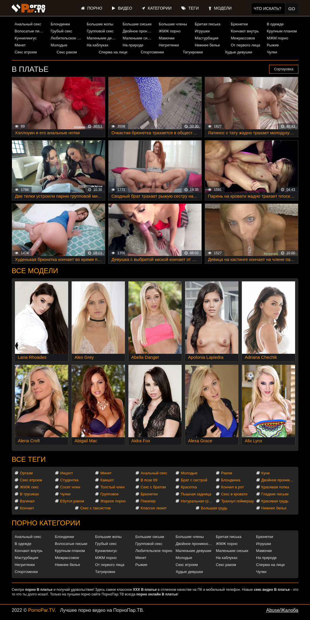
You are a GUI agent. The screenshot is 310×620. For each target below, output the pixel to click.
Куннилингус (26, 38)
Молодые (59, 45)
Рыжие (273, 45)
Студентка (69, 480)
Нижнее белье (207, 45)
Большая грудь (214, 508)
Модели (220, 8)
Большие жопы (100, 24)
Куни (265, 473)
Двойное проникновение (138, 31)
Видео (122, 8)
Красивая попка (275, 487)
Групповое (109, 494)
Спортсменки (152, 52)
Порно (91, 8)
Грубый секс (61, 31)
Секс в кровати (234, 494)
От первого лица (245, 45)
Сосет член (70, 487)
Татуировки (193, 52)
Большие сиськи (137, 24)
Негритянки (169, 45)
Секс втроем (26, 52)
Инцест (66, 473)
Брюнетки (239, 24)
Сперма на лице (113, 52)
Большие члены (173, 24)
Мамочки (167, 38)
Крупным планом (282, 31)
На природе (133, 45)
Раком (226, 473)
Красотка (189, 487)
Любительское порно (66, 38)
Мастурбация (206, 38)
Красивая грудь (275, 501)
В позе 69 (149, 480)
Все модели (35, 271)
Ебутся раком (72, 501)
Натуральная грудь (197, 501)
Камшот (107, 480)
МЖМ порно (277, 38)
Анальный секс (28, 24)
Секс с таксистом (95, 508)
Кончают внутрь (245, 31)
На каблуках (97, 45)
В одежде (275, 24)
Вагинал (27, 501)
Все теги (29, 459)
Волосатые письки (30, 31)
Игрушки (202, 31)
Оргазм (26, 473)
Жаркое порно (112, 501)
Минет (20, 45)
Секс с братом (153, 487)
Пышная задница (196, 494)
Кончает (27, 508)
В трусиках (29, 494)
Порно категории (46, 523)
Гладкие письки (275, 494)
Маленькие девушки (102, 38)
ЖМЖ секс (29, 487)
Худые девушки (238, 52)
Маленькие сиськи (138, 38)
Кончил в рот (232, 487)
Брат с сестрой (194, 480)
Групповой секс (100, 31)
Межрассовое (243, 38)
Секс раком (67, 52)
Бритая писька (208, 24)
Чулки (272, 52)
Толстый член (112, 487)
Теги (190, 8)
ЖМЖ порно (169, 31)
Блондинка (230, 480)
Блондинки (60, 24)
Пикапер (148, 501)
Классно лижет (154, 508)
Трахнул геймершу (237, 501)
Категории (156, 8)
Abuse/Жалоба (282, 610)
